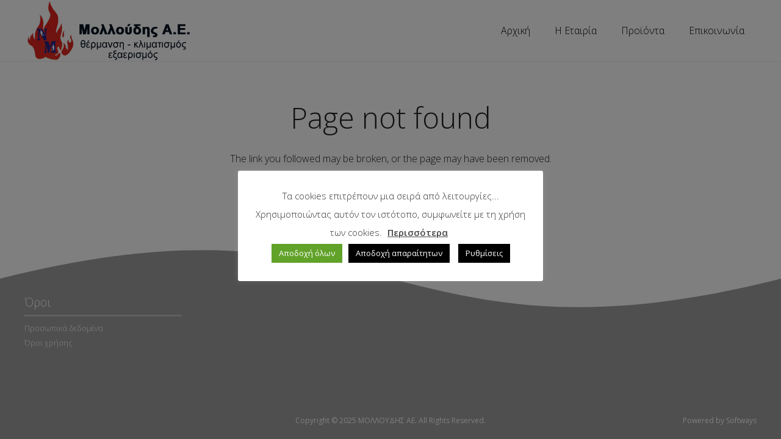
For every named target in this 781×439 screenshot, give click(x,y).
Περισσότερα (417, 232)
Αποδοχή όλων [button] (307, 253)
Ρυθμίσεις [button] (484, 253)
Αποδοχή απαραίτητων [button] (399, 253)
